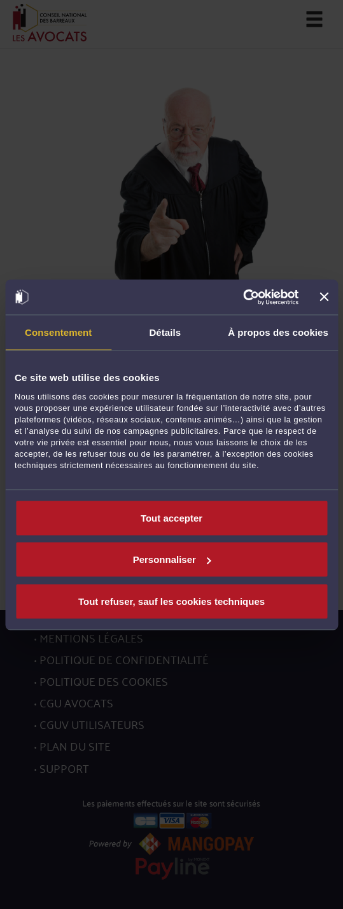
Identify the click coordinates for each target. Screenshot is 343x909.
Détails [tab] (165, 332)
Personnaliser (172, 559)
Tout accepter (171, 517)
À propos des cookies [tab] (278, 332)
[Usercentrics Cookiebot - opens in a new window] (243, 297)
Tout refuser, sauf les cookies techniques (171, 600)
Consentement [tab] (58, 332)
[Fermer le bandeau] (323, 297)
